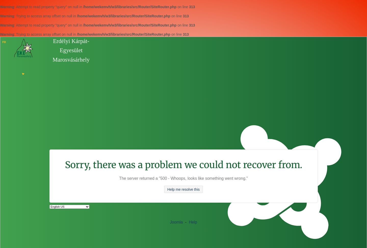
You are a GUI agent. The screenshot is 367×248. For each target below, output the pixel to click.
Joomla (176, 222)
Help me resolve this (183, 189)
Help (193, 222)
